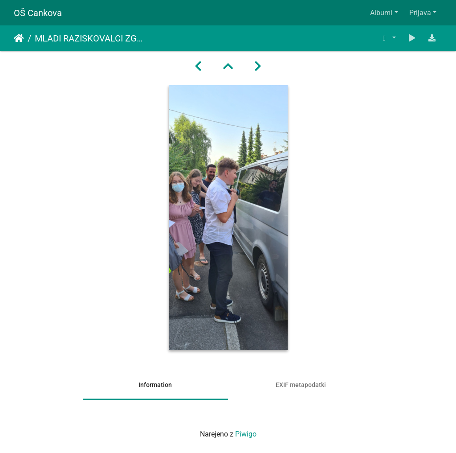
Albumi (381, 12)
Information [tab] (155, 384)
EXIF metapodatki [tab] (301, 384)
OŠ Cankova (38, 13)
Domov (19, 38)
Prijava (420, 12)
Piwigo (245, 434)
